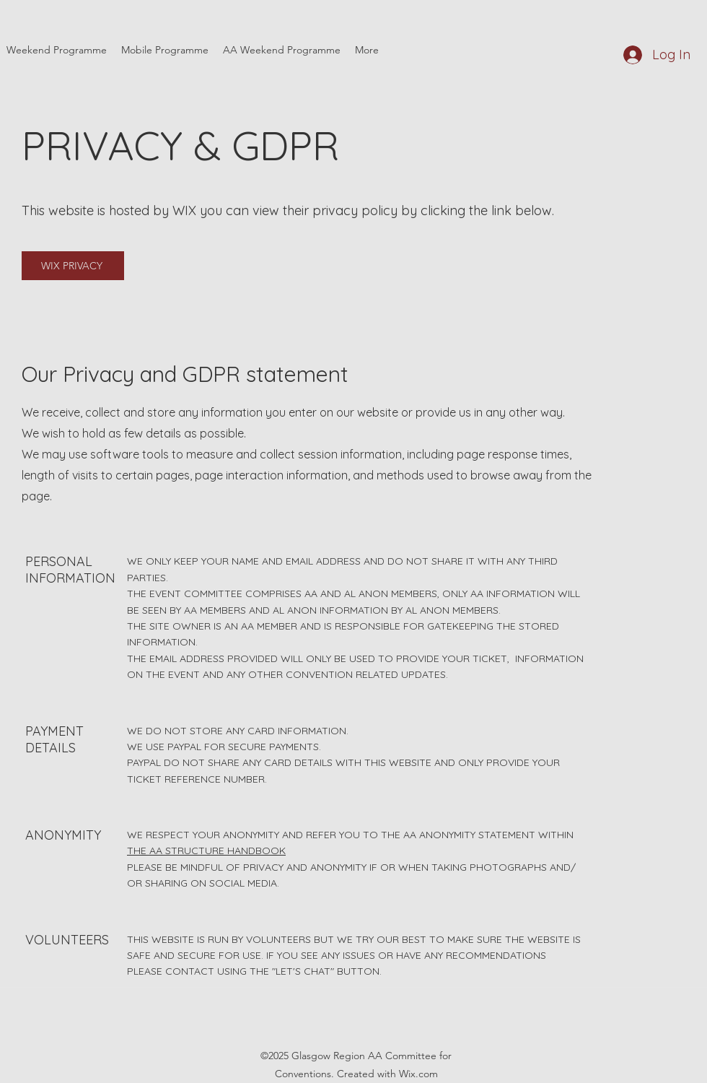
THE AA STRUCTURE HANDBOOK (206, 850)
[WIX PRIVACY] (73, 265)
